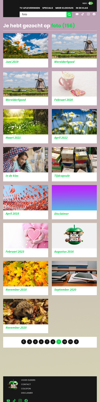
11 (70, 342)
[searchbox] (44, 14)
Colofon (26, 388)
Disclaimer (27, 392)
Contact (26, 384)
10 (65, 342)
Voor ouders (28, 380)
